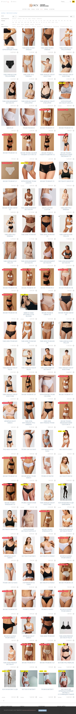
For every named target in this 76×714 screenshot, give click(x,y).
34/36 (49, 22)
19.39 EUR (31, 427)
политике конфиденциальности (29, 710)
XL (20, 20)
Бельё (3, 13)
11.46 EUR (13, 345)
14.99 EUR (69, 185)
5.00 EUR (27, 697)
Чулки (28, 9)
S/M (30, 20)
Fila (26, 18)
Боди (71, 26)
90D (19, 22)
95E (34, 22)
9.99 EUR (13, 454)
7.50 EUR (65, 454)
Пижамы (46, 9)
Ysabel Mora (39, 18)
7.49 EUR (69, 560)
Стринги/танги (27, 26)
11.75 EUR (31, 239)
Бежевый (27, 24)
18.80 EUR (50, 427)
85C (65, 20)
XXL (41, 20)
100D (25, 22)
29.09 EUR (50, 372)
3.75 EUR (65, 507)
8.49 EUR (13, 427)
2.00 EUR (50, 159)
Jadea (29, 18)
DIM (23, 18)
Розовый (32, 24)
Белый (18, 24)
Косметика (51, 9)
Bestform (20, 18)
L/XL (36, 20)
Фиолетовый (37, 24)
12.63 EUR (69, 52)
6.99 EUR (50, 212)
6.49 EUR (32, 131)
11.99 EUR (31, 52)
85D (16, 22)
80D (13, 22)
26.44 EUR (31, 106)
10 (27, 20)
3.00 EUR (27, 319)
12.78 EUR (31, 79)
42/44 (56, 22)
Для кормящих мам (48, 26)
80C (62, 20)
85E (28, 22)
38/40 (53, 22)
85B (53, 20)
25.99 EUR (50, 454)
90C (67, 20)
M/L (33, 20)
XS (38, 20)
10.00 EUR (65, 667)
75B (47, 20)
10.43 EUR (50, 239)
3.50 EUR (9, 697)
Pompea (33, 18)
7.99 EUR (13, 131)
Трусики (14, 26)
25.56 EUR (50, 79)
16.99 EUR (13, 52)
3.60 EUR (27, 507)
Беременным (56, 26)
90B (56, 20)
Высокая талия (20, 26)
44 (41, 22)
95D (22, 22)
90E (31, 22)
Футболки (34, 26)
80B (50, 20)
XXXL (44, 20)
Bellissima (14, 18)
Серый (22, 24)
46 (43, 22)
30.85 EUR (13, 106)
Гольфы (33, 9)
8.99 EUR (32, 159)
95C (70, 20)
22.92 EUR (13, 372)
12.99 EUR (69, 159)
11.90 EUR (69, 239)
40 (46, 22)
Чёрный (14, 24)
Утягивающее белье (64, 26)
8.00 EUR (65, 106)
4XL (36, 22)
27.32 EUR (31, 212)
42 (39, 22)
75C (59, 20)
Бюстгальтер (40, 26)
